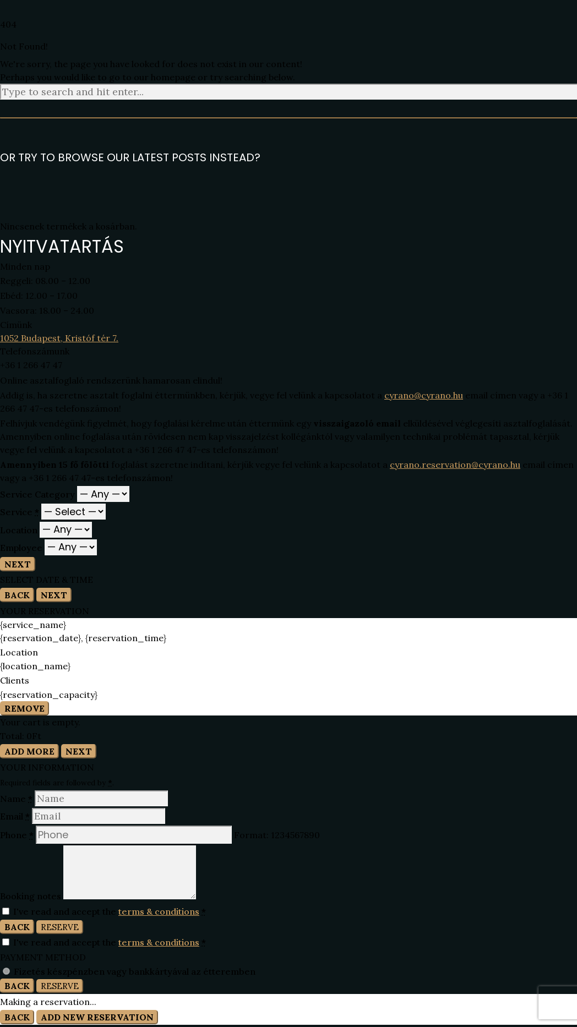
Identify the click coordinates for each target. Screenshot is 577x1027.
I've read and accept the (104, 911)
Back (17, 594)
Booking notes (31, 896)
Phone (18, 834)
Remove (24, 708)
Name (17, 798)
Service (20, 511)
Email (16, 816)
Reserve (60, 927)
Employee (22, 547)
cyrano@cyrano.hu (423, 395)
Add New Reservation (97, 1017)
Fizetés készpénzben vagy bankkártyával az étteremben (134, 971)
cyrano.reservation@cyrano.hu (455, 464)
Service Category (38, 494)
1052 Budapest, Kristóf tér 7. (59, 337)
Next (17, 564)
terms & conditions (158, 911)
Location (20, 529)
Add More (29, 751)
